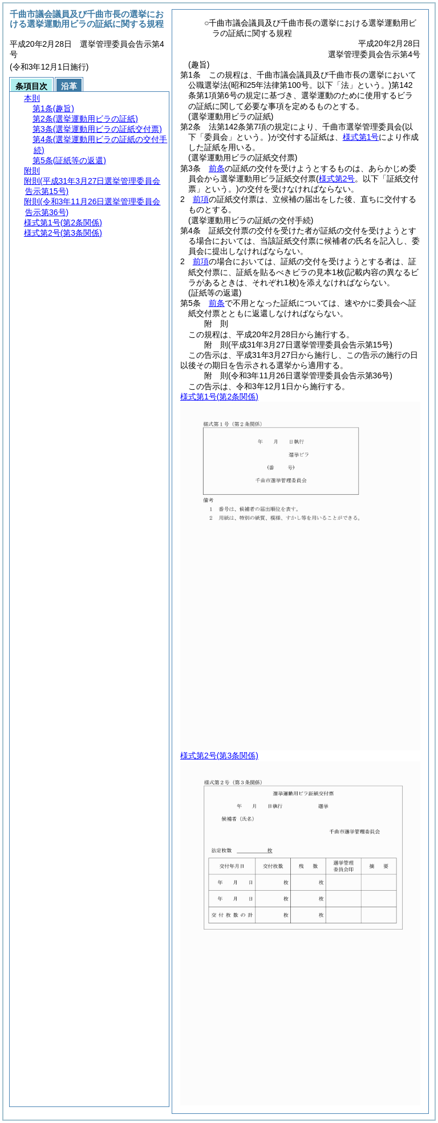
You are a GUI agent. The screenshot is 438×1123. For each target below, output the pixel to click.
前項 (201, 199)
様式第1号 (361, 137)
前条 (217, 168)
